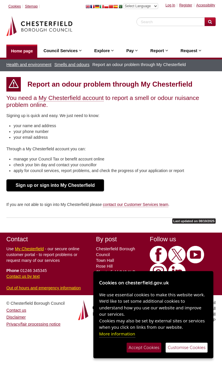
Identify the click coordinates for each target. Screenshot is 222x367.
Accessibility (205, 5)
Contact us (16, 310)
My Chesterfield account (70, 97)
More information (117, 334)
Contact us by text (23, 276)
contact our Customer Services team (135, 204)
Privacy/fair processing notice (33, 324)
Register (185, 5)
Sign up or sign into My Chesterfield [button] (55, 185)
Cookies (14, 6)
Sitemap (31, 6)
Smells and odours (72, 64)
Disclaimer (16, 317)
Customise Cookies (187, 347)
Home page (22, 51)
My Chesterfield (29, 249)
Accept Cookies (144, 347)
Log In (170, 5)
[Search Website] (210, 21)
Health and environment (28, 64)
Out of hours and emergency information (43, 288)
